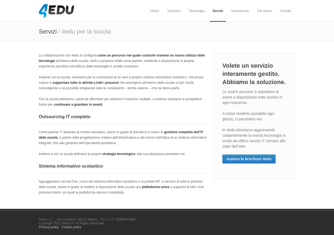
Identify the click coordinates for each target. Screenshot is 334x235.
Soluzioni (174, 11)
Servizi (218, 11)
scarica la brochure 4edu (249, 159)
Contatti (285, 11)
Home (154, 11)
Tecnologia (196, 11)
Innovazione (240, 11)
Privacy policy (49, 227)
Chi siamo (264, 11)
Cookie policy (71, 227)
